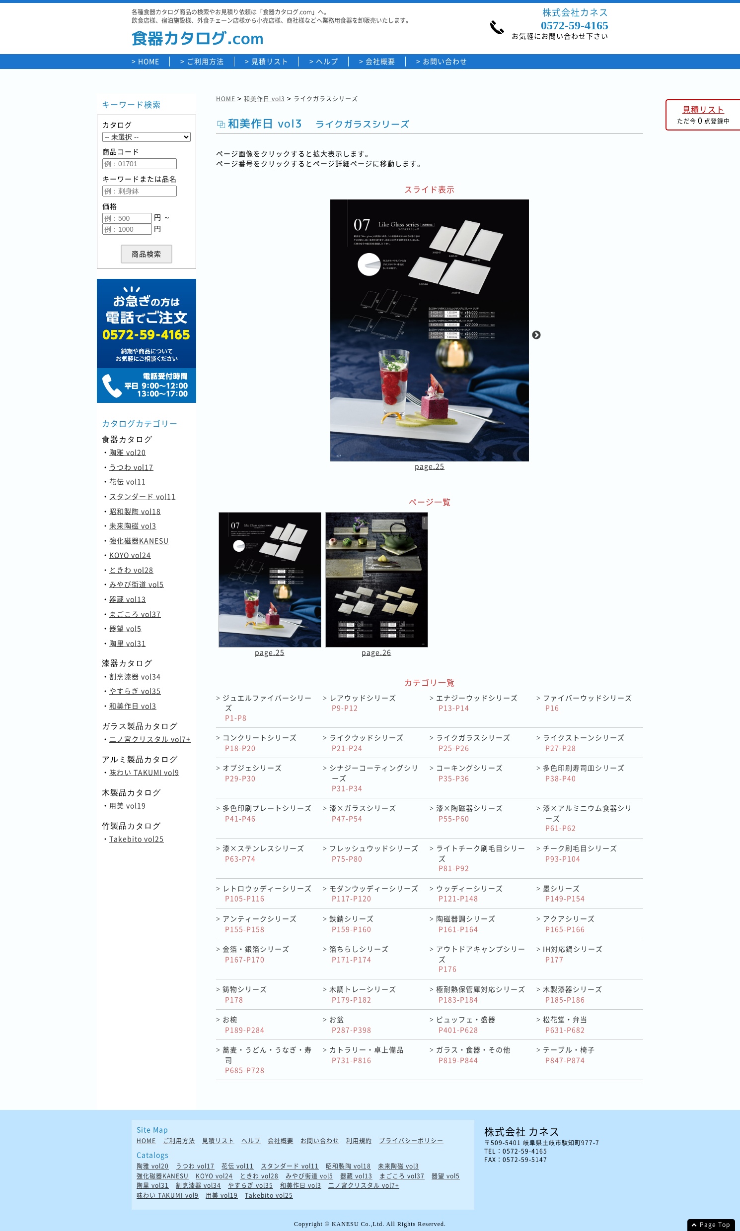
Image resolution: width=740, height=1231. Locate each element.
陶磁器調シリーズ (466, 923)
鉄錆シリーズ (351, 923)
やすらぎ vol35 (135, 691)
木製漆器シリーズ (572, 994)
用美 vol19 (127, 805)
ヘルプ (327, 61)
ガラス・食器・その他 (473, 1054)
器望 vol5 (125, 628)
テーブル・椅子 (569, 1054)
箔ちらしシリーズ (359, 954)
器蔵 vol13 (127, 599)
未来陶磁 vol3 (132, 525)
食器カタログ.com (198, 38)
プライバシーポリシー (411, 1141)
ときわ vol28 (131, 570)
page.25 (429, 466)
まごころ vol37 (135, 614)
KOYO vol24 (130, 555)
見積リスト (270, 61)
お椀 (243, 1024)
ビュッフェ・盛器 (466, 1024)
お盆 (350, 1024)
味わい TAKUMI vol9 (144, 772)
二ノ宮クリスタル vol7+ (150, 739)
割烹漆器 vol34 (135, 676)
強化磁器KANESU (139, 540)
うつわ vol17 (131, 467)
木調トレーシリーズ (362, 994)
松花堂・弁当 (565, 1024)
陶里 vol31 (127, 643)
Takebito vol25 (136, 838)
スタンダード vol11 (142, 496)
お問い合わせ (445, 61)
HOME (148, 61)
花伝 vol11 (127, 481)
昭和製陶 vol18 (135, 511)
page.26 (376, 652)
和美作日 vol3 (132, 706)
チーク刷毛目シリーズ (580, 853)
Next (536, 335)
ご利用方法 (205, 61)
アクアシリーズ (569, 923)
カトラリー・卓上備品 (366, 1054)
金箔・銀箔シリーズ (256, 954)
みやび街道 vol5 (136, 584)
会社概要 (380, 61)
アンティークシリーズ (259, 923)
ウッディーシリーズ (469, 893)
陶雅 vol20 (127, 452)
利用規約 (359, 1141)
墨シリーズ (564, 893)
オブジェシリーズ (252, 773)
